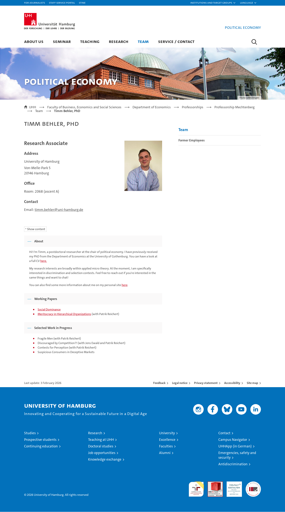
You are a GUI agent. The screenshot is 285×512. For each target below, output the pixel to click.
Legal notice (179, 383)
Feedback (159, 383)
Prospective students (40, 439)
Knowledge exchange (104, 459)
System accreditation (253, 486)
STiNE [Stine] (82, 3)
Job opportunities (101, 453)
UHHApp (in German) (235, 446)
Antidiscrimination (233, 464)
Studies (30, 433)
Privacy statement (206, 383)
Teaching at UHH (101, 439)
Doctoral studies (100, 446)
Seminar (62, 41)
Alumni (165, 453)
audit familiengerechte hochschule (196, 488)
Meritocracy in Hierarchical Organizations (64, 314)
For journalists (34, 3)
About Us (33, 41)
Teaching (89, 41)
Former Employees (191, 140)
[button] (213, 3)
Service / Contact (176, 41)
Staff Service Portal (62, 3)
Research (118, 41)
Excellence (167, 439)
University (167, 433)
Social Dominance (49, 310)
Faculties (166, 446)
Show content (36, 229)
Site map (252, 383)
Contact (224, 433)
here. (43, 261)
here (124, 285)
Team (143, 41)
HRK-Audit (233, 484)
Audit (211, 484)
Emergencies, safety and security (237, 455)
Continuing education (41, 446)
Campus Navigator (232, 439)
